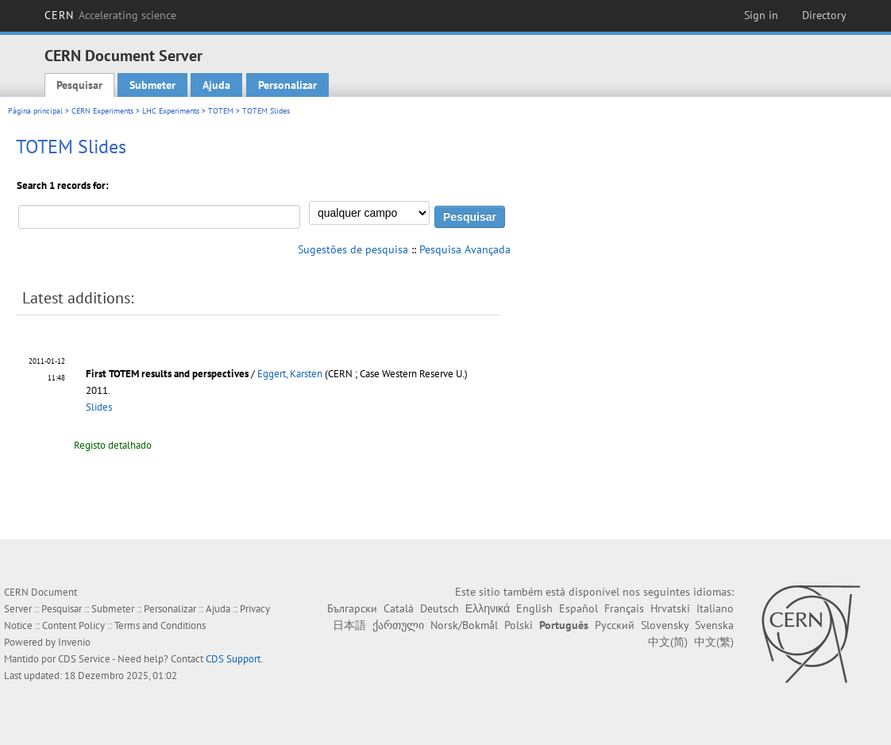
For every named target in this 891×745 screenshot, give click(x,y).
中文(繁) (714, 642)
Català (399, 608)
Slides (99, 407)
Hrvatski (670, 608)
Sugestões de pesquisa (353, 249)
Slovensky (664, 625)
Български (352, 608)
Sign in (761, 15)
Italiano (715, 608)
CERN (110, 15)
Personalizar (287, 85)
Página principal (35, 111)
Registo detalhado (113, 445)
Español (578, 608)
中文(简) (668, 642)
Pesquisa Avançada (465, 249)
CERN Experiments (102, 111)
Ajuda (216, 85)
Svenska (714, 625)
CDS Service (84, 659)
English (534, 608)
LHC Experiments (170, 111)
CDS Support (233, 659)
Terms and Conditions (160, 625)
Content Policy (73, 625)
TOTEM (220, 111)
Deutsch (439, 608)
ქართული (398, 625)
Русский (614, 625)
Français (624, 608)
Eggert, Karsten (289, 373)
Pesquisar (79, 85)
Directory (824, 15)
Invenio (74, 642)
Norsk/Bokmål (464, 625)
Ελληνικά (487, 608)
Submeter (152, 85)
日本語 (349, 625)
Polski (518, 625)
